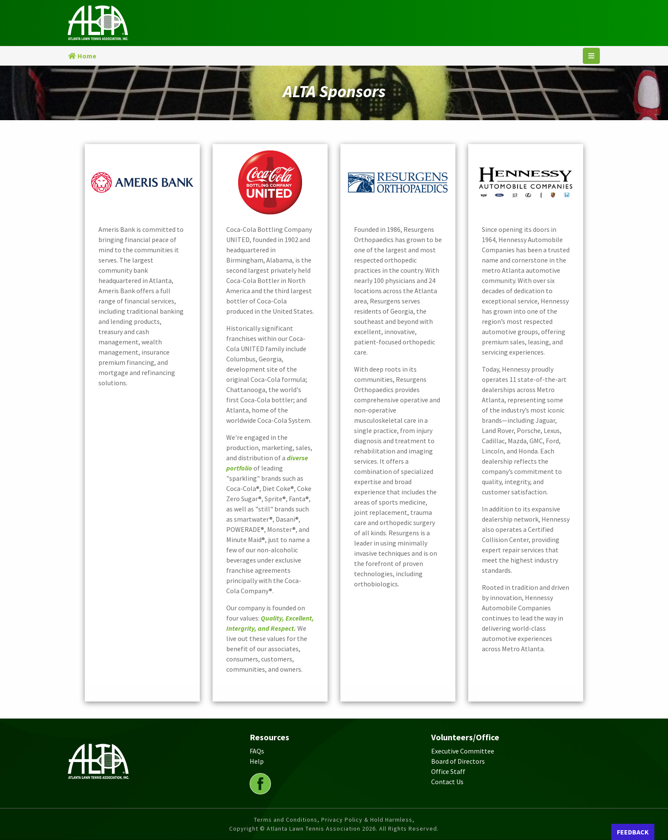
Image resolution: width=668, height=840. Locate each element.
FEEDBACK (633, 832)
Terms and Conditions (285, 819)
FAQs (257, 751)
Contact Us (447, 781)
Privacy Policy (342, 819)
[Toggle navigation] (591, 56)
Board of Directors (458, 761)
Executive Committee (462, 751)
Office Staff (448, 771)
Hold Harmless (391, 819)
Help (257, 761)
